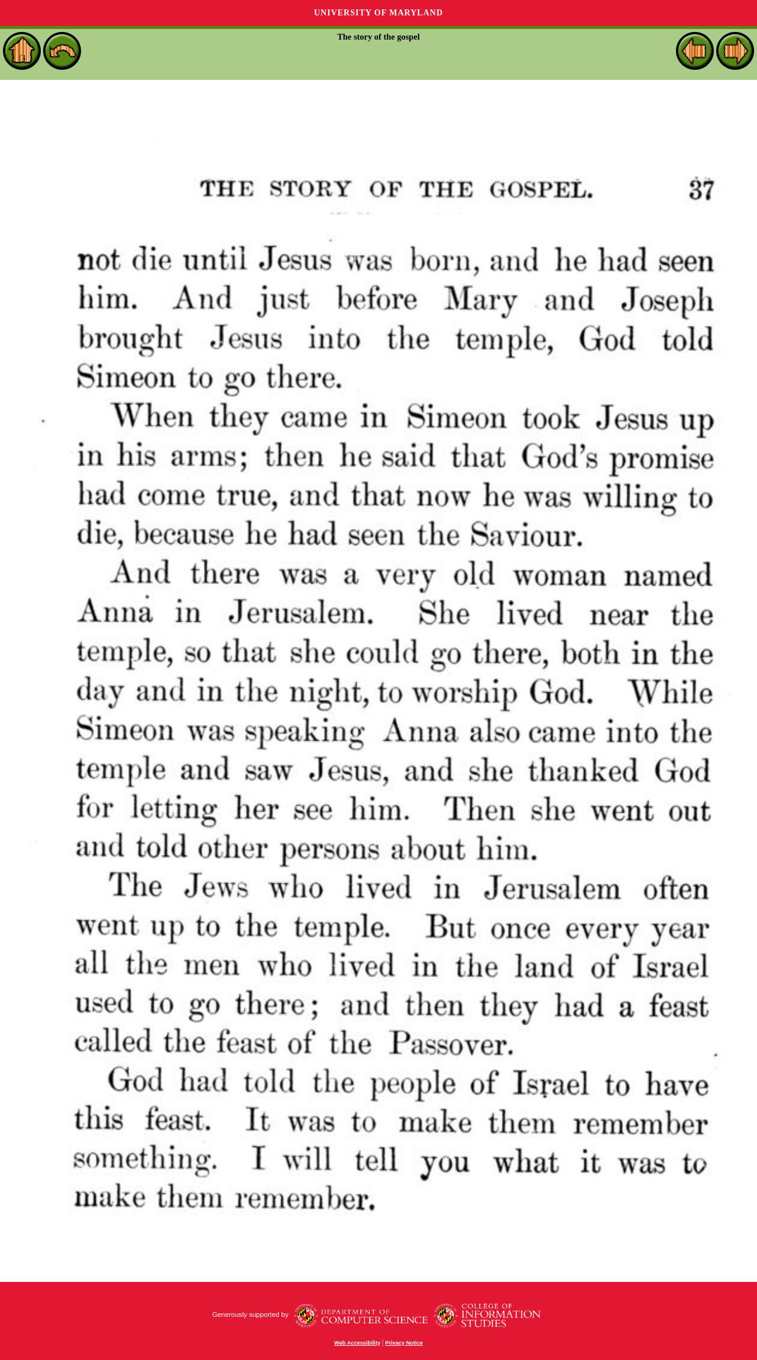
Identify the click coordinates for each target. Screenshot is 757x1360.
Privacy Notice (404, 1343)
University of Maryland (378, 12)
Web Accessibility (357, 1343)
